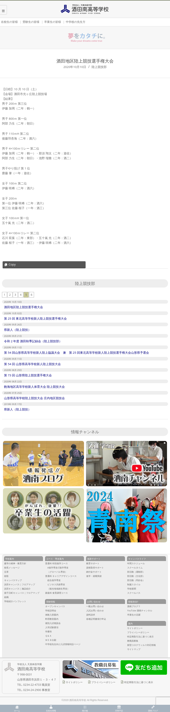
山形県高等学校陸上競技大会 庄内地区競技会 (34, 398)
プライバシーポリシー (103, 682)
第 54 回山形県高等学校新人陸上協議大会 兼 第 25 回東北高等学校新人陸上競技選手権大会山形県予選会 (76, 352)
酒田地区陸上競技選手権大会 (23, 307)
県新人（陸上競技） (17, 330)
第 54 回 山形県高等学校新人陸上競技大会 (32, 364)
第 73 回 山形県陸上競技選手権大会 (28, 375)
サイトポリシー (74, 682)
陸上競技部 (99, 67)
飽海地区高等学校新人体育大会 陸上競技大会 (34, 387)
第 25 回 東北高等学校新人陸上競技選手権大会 (35, 318)
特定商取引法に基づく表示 (138, 682)
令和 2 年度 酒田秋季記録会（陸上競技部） (33, 341)
